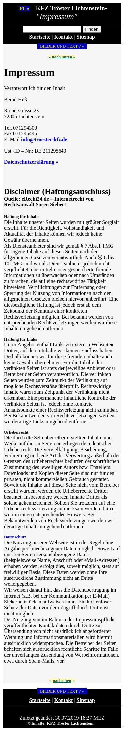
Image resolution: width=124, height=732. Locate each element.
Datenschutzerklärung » (31, 162)
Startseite (39, 37)
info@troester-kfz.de (44, 139)
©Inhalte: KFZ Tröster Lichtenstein (60, 723)
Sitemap (86, 37)
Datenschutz (15, 537)
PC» (24, 8)
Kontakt (63, 37)
